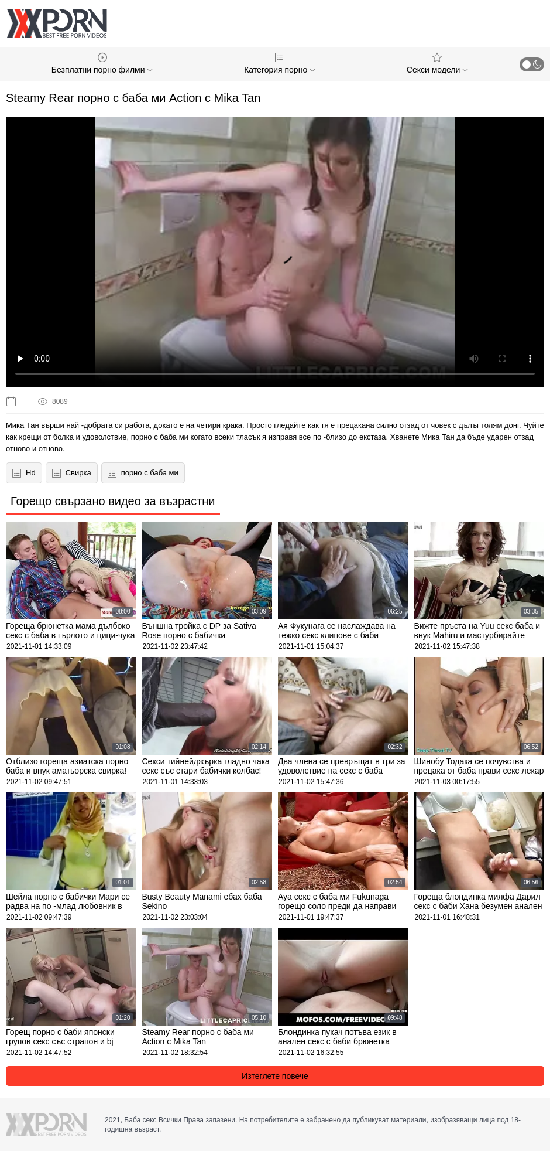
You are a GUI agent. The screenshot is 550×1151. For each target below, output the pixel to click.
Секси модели (437, 63)
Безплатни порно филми (102, 63)
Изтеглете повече (275, 1076)
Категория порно (279, 63)
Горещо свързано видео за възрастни (113, 501)
